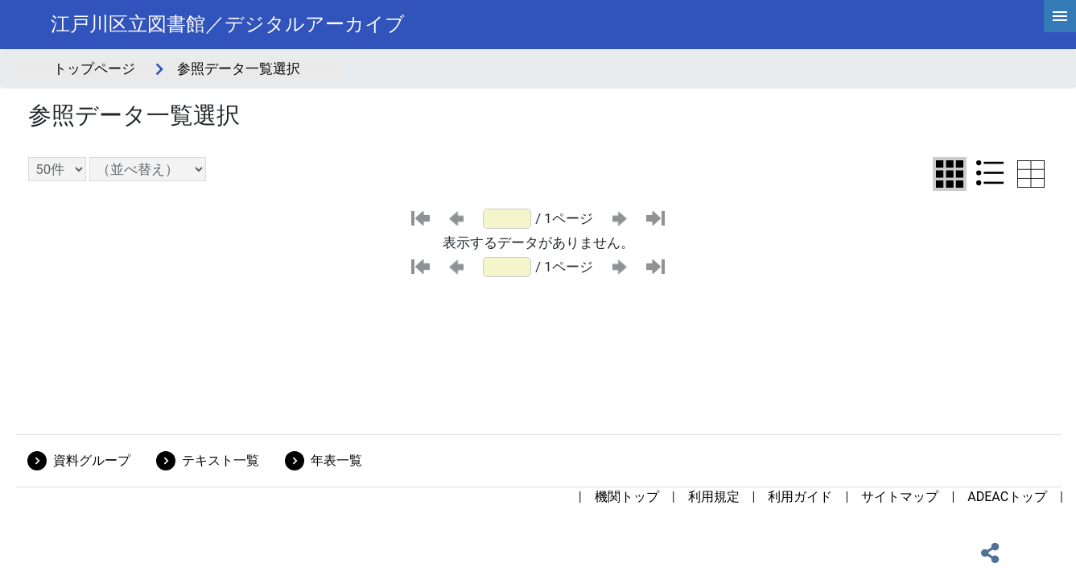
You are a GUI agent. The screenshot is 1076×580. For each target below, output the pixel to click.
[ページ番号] (507, 219)
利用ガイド (800, 496)
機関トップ (627, 496)
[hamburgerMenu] (1060, 16)
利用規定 (714, 496)
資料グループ (91, 460)
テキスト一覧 (220, 460)
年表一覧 (336, 460)
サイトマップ (899, 496)
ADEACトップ (1007, 496)
